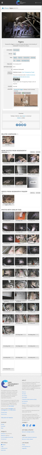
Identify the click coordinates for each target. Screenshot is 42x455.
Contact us (24, 403)
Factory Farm (26, 57)
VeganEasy (24, 448)
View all (32, 152)
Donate (2, 424)
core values (11, 406)
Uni (14, 60)
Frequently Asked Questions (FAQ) (29, 399)
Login (2, 446)
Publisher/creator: (17, 72)
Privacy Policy (4, 412)
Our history (24, 395)
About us (24, 392)
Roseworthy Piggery (18, 89)
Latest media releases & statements (29, 437)
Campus (18, 60)
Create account (4, 448)
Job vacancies (25, 401)
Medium (19, 118)
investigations (4, 410)
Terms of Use (4, 414)
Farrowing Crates (25, 60)
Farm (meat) (16, 50)
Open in (18, 93)
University (33, 57)
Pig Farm (20, 57)
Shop (2, 428)
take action (13, 410)
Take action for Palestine (7, 417)
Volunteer (3, 426)
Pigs (14, 54)
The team (24, 393)
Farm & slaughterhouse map (7, 437)
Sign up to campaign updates (28, 432)
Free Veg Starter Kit (26, 446)
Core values (24, 397)
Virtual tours (3, 439)
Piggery (15, 57)
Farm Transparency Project (28, 72)
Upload (38, 152)
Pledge (23, 444)
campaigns (10, 408)
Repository (5, 435)
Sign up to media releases (27, 439)
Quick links (3, 450)
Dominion (6, 433)
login (24, 116)
